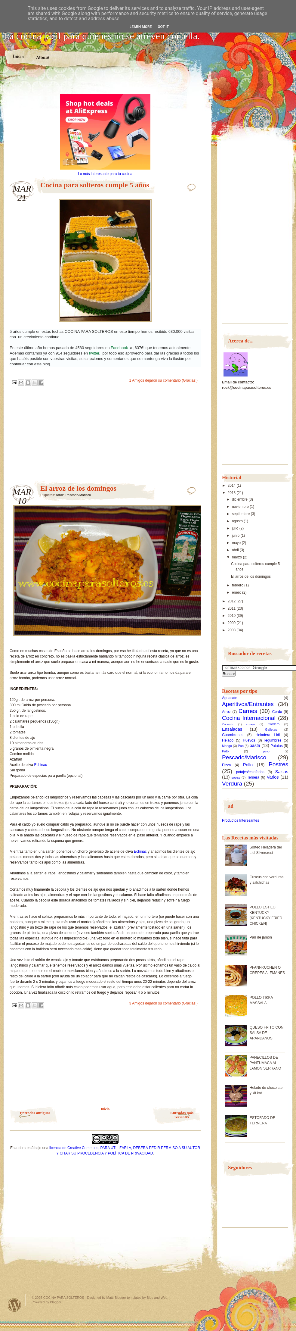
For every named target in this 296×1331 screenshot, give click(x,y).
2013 (232, 493)
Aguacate (229, 698)
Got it (163, 27)
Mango (227, 746)
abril (236, 550)
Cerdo (277, 712)
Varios (273, 777)
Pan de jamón (261, 937)
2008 (232, 630)
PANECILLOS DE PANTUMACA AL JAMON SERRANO (265, 1062)
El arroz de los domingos (78, 488)
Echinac (40, 765)
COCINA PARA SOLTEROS (63, 1297)
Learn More (141, 27)
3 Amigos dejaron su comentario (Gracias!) (163, 1003)
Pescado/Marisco (78, 495)
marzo (237, 557)
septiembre (241, 514)
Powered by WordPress (14, 1305)
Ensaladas (232, 729)
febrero (238, 585)
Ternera (253, 777)
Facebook (120, 347)
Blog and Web (157, 1297)
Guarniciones (232, 735)
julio (235, 528)
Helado (227, 740)
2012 (232, 601)
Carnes (248, 711)
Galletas (271, 729)
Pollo (248, 764)
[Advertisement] (105, 84)
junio (236, 535)
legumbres (272, 740)
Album (42, 57)
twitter (94, 353)
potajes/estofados (250, 772)
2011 (232, 608)
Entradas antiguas (35, 1113)
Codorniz (227, 724)
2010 (232, 616)
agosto (238, 521)
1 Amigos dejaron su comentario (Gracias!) (163, 380)
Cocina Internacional (249, 718)
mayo (237, 543)
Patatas (276, 746)
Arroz (59, 495)
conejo (250, 724)
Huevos (249, 740)
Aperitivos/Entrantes (248, 704)
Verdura (232, 783)
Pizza (226, 765)
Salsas (281, 771)
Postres (278, 764)
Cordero (273, 724)
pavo (266, 751)
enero (237, 592)
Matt (109, 1297)
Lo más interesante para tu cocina (105, 174)
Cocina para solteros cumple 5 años (94, 185)
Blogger (55, 1302)
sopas (235, 777)
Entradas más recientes (181, 1115)
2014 (232, 485)
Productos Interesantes (240, 820)
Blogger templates (128, 1297)
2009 (232, 623)
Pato (225, 751)
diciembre (240, 499)
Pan (241, 746)
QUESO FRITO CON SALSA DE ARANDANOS (266, 1032)
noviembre (241, 507)
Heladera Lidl (268, 735)
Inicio (18, 56)
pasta (255, 745)
